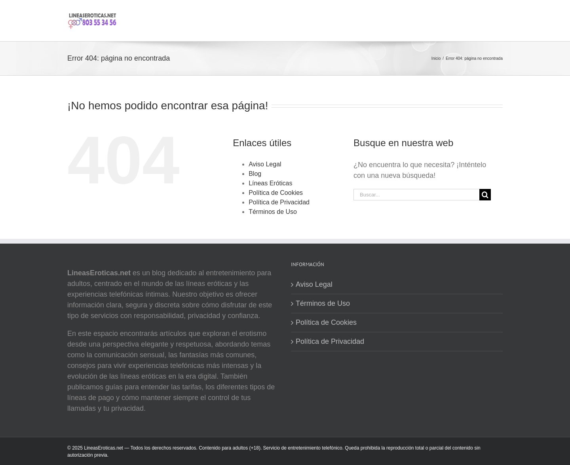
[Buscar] (485, 194)
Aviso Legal (265, 164)
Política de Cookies (276, 192)
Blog (255, 173)
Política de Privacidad (279, 202)
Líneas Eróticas (270, 183)
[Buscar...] (416, 194)
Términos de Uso (273, 211)
